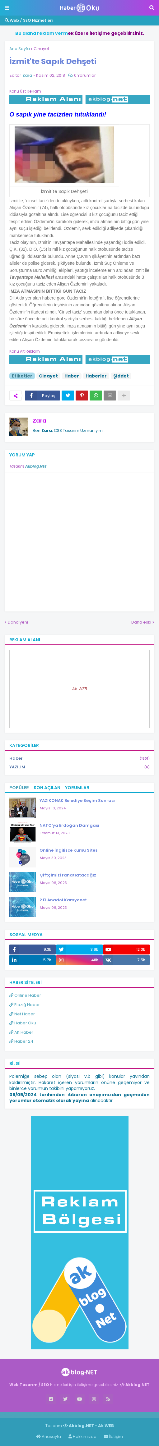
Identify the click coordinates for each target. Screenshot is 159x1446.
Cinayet (41, 49)
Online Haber (25, 995)
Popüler (19, 788)
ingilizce (64, 1415)
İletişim (113, 1436)
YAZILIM (79, 767)
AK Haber (21, 1032)
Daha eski (141, 622)
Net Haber (22, 1014)
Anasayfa (48, 1436)
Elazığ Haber (24, 1005)
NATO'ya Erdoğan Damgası (69, 825)
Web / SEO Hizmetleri (29, 20)
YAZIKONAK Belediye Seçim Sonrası (77, 800)
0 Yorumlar (85, 75)
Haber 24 (21, 1041)
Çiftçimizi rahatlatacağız (68, 875)
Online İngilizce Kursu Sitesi (69, 850)
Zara (39, 420)
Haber (71, 376)
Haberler (96, 376)
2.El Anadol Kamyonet (63, 900)
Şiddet (121, 376)
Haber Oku (22, 1023)
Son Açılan (47, 788)
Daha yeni (18, 622)
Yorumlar (77, 788)
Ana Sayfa (19, 49)
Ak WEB (79, 689)
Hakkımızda (82, 1436)
